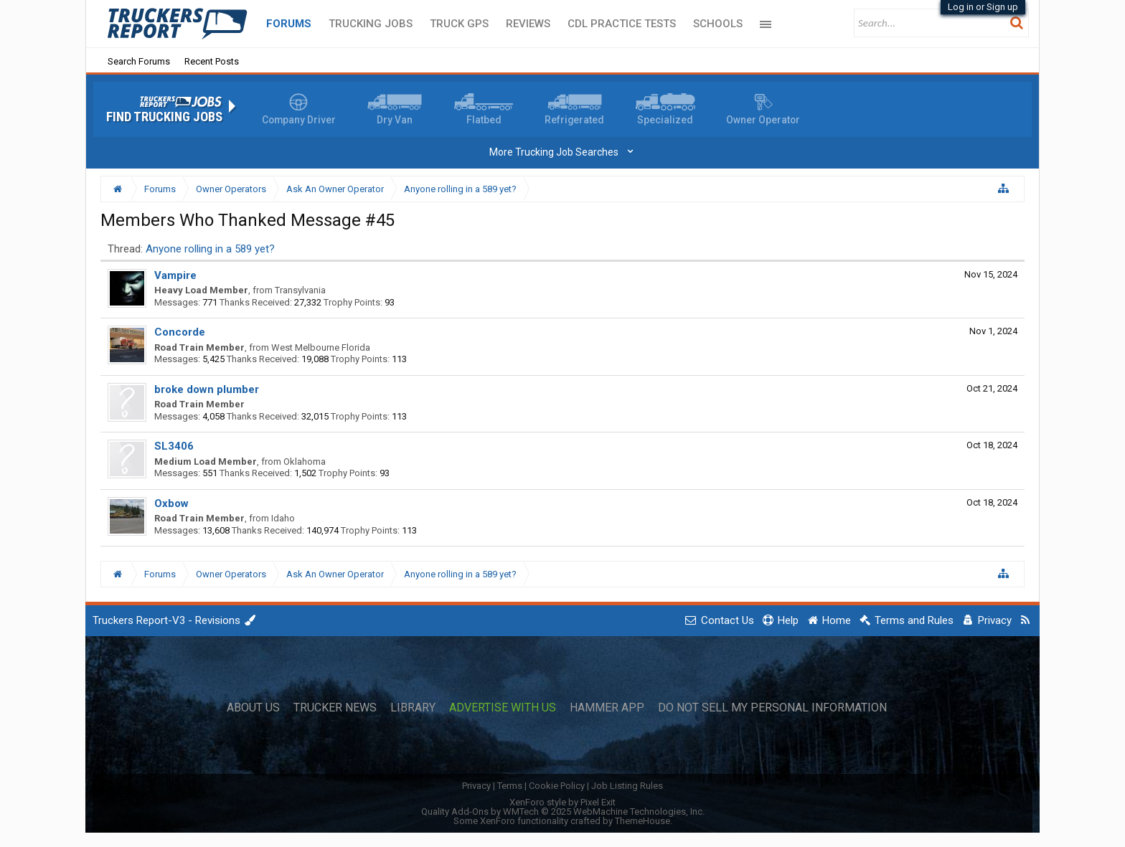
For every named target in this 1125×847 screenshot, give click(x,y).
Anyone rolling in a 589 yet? (210, 248)
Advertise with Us (502, 708)
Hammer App (607, 708)
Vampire (175, 275)
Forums (288, 23)
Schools (718, 23)
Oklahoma (304, 461)
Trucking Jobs (371, 23)
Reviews (528, 23)
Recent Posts (211, 61)
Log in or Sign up (983, 6)
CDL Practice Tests (622, 23)
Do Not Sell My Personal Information (772, 708)
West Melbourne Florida (320, 347)
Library (413, 708)
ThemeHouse (642, 820)
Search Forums (139, 61)
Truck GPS (459, 23)
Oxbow (171, 503)
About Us (253, 708)
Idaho (283, 518)
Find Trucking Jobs (164, 117)
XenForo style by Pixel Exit (562, 802)
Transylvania (300, 290)
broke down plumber (206, 389)
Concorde (179, 332)
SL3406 (174, 446)
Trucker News (335, 708)
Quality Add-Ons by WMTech (563, 811)
